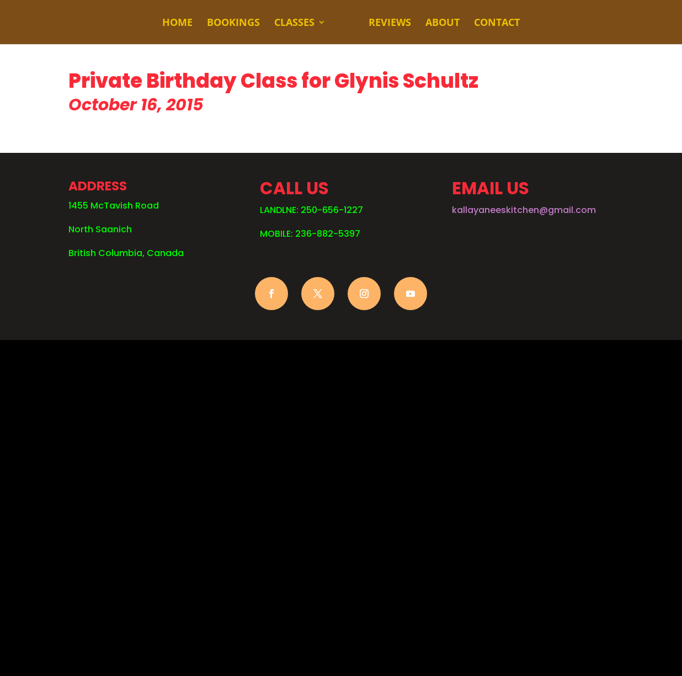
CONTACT (497, 23)
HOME (177, 23)
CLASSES (294, 23)
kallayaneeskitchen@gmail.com (524, 210)
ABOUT (442, 23)
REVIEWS (390, 23)
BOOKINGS (233, 23)
